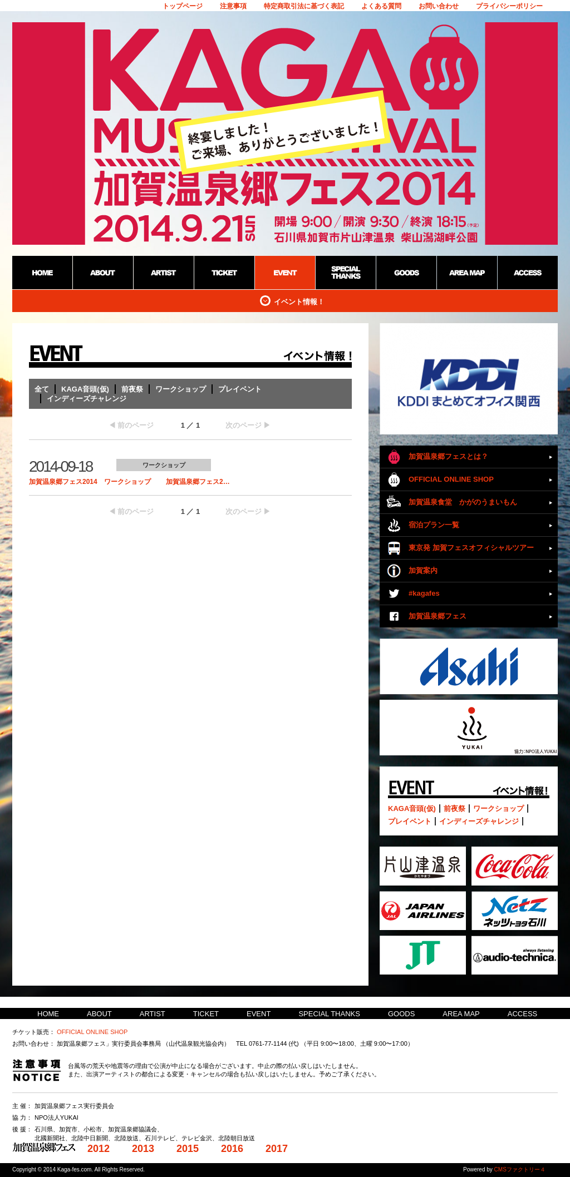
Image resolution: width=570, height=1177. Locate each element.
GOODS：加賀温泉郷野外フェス (406, 272)
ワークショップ (180, 389)
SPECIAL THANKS (329, 1014)
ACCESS (522, 1014)
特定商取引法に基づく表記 (304, 6)
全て (42, 389)
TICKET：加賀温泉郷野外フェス (224, 272)
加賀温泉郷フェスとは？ (448, 456)
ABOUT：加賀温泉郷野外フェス (102, 272)
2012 (98, 1148)
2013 (143, 1148)
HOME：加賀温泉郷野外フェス (42, 272)
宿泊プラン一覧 (434, 525)
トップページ (183, 6)
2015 (187, 1148)
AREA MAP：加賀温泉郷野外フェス (466, 272)
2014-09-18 (60, 466)
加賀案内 (423, 570)
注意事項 (233, 6)
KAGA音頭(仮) (85, 389)
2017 (277, 1148)
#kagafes (424, 593)
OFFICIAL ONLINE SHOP (451, 479)
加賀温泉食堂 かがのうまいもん (463, 502)
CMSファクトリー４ (520, 1169)
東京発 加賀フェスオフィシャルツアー (471, 547)
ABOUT (99, 1014)
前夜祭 (132, 389)
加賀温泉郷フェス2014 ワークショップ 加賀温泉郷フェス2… (129, 482)
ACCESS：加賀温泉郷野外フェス (527, 272)
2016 (232, 1148)
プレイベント (240, 389)
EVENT (259, 1014)
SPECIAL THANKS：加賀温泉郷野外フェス (345, 272)
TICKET (206, 1014)
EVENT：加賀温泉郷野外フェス (284, 272)
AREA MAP (461, 1014)
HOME (48, 1014)
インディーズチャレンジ (86, 398)
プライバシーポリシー (509, 6)
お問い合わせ (439, 6)
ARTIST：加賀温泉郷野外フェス (163, 272)
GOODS (401, 1014)
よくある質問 (381, 6)
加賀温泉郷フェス (437, 616)
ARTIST (152, 1014)
